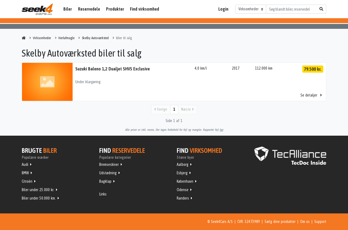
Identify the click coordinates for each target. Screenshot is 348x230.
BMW (25, 173)
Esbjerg (182, 173)
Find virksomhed (144, 9)
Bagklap (105, 181)
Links (103, 194)
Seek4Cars (37, 9)
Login (223, 9)
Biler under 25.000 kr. (38, 190)
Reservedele (89, 9)
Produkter (115, 9)
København (185, 181)
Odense (182, 190)
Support (320, 221)
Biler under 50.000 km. (39, 198)
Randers (183, 198)
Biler (67, 9)
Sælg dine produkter (280, 221)
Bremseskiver (109, 164)
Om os (305, 221)
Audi (25, 164)
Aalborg (182, 164)
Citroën (27, 181)
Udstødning (108, 173)
